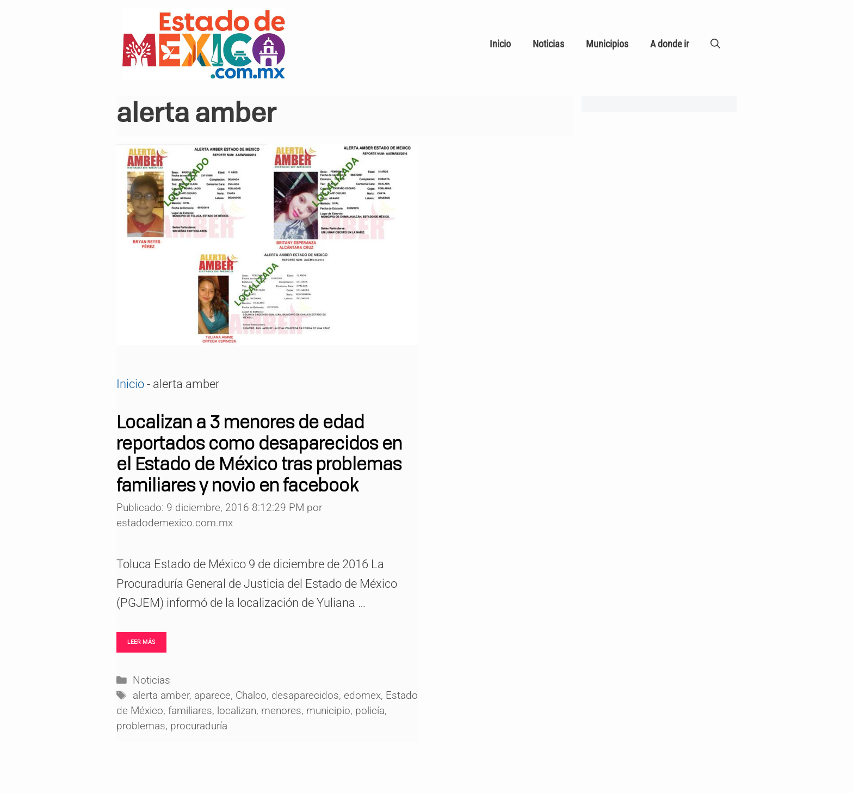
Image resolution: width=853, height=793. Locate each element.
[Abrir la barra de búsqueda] (715, 44)
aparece (212, 696)
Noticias (548, 44)
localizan (236, 711)
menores (281, 711)
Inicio (500, 44)
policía (370, 711)
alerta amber (161, 696)
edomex (362, 696)
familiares (190, 711)
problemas (140, 726)
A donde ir (669, 44)
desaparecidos (305, 696)
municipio (328, 711)
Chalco (251, 696)
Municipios (607, 44)
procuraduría (198, 726)
